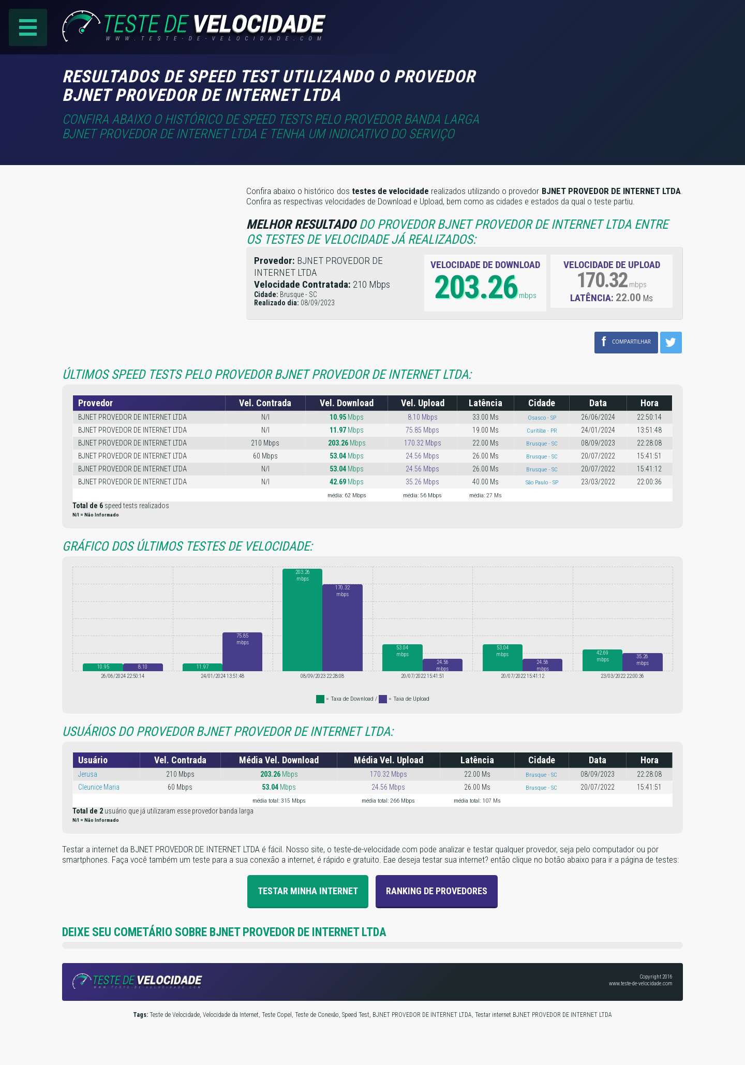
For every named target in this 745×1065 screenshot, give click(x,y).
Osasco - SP (542, 417)
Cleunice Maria (99, 787)
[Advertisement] (596, 82)
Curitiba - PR (542, 430)
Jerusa (87, 774)
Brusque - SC (542, 443)
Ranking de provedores (436, 890)
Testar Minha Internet (308, 890)
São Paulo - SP (542, 482)
